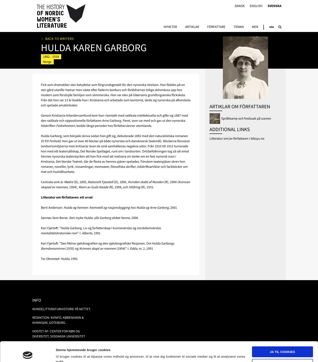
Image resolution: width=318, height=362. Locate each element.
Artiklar (192, 27)
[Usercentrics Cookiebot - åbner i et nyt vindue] (27, 353)
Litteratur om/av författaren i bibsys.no (236, 138)
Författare (216, 27)
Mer (255, 27)
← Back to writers (57, 39)
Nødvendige (282, 344)
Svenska (275, 6)
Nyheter (170, 27)
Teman (239, 27)
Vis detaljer (64, 353)
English (256, 6)
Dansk (240, 6)
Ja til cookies (282, 332)
